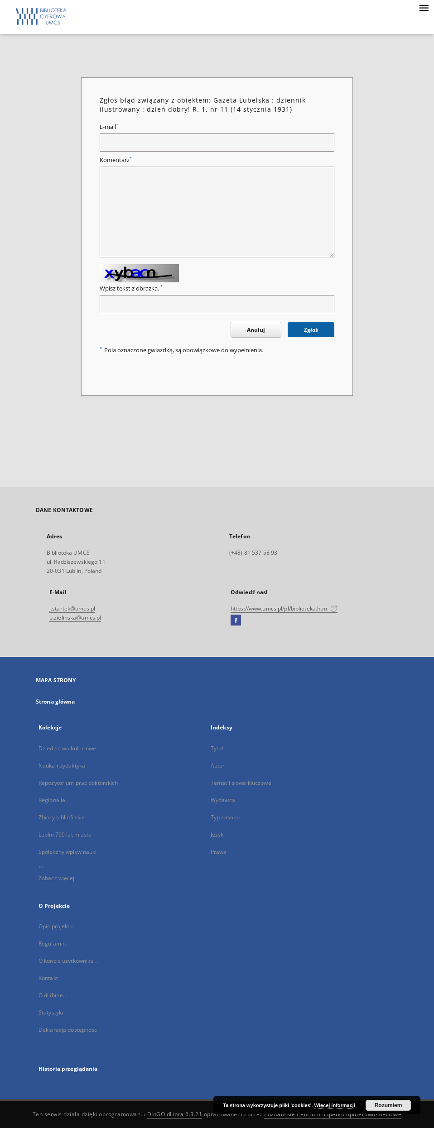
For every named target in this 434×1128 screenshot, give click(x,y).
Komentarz (116, 160)
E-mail (109, 127)
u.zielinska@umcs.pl (75, 617)
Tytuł (217, 748)
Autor (218, 765)
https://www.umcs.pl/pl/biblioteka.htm (284, 608)
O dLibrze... (53, 995)
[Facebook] (236, 620)
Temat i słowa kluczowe (241, 783)
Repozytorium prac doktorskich (78, 783)
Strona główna (55, 701)
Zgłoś (311, 330)
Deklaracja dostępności (69, 1030)
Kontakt (48, 978)
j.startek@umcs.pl (72, 608)
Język (217, 834)
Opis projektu (56, 926)
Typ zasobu (225, 817)
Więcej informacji (334, 1105)
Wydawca (223, 800)
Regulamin (52, 943)
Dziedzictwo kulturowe (67, 748)
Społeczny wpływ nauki (68, 852)
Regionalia (52, 800)
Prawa (219, 852)
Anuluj (256, 330)
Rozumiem (388, 1105)
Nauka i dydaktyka (62, 765)
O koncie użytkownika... (68, 961)
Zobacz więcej (57, 878)
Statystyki (51, 1012)
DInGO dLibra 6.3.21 (175, 1114)
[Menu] (423, 7)
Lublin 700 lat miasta (65, 834)
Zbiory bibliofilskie (62, 817)
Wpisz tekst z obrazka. (131, 288)
